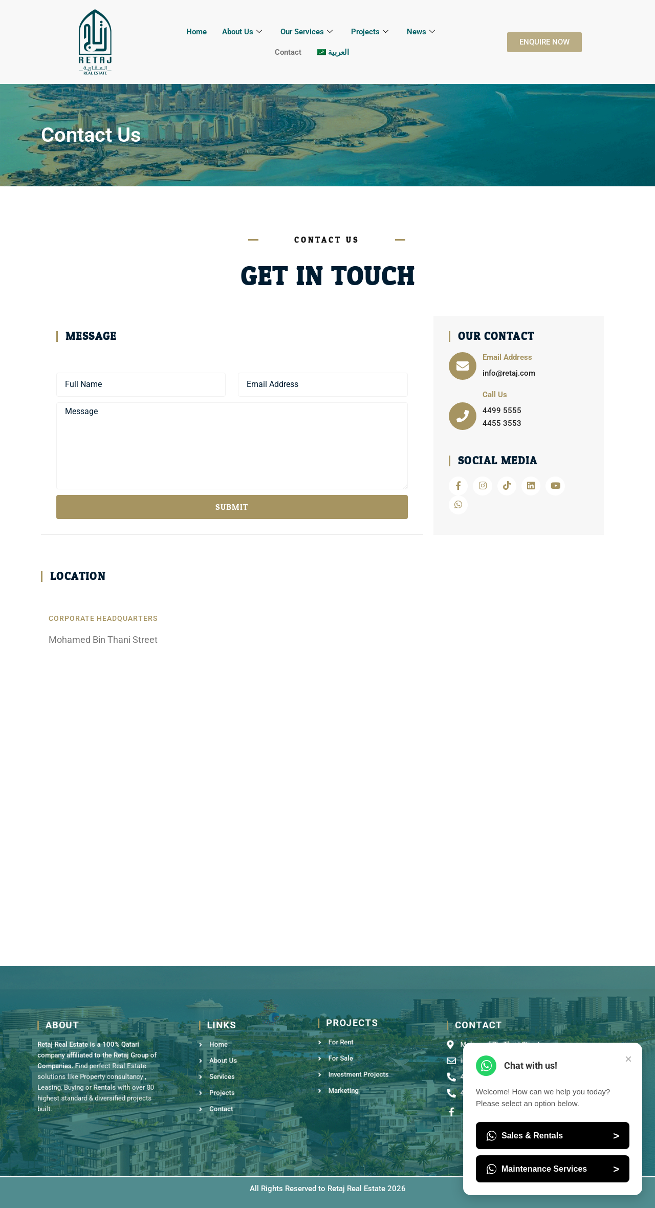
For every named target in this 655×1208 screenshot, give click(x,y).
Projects (369, 32)
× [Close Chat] (628, 1059)
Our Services (306, 32)
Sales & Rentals (552, 1135)
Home (196, 31)
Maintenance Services (552, 1169)
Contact (288, 52)
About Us (242, 32)
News (421, 32)
